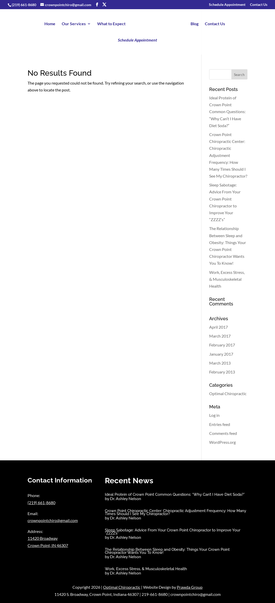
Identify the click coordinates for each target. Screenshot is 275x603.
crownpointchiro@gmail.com (53, 520)
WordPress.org (222, 442)
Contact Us (258, 5)
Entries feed (219, 424)
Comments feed (223, 433)
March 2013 (220, 362)
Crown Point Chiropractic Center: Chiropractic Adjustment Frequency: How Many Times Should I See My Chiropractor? (228, 155)
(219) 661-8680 (24, 5)
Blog (194, 24)
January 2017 (221, 354)
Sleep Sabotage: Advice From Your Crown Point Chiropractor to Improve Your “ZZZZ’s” (172, 531)
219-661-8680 (155, 594)
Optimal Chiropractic (227, 393)
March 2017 (220, 335)
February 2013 (222, 371)
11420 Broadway (43, 538)
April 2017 (218, 327)
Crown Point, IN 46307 (48, 545)
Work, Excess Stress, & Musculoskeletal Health (227, 279)
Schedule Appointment (227, 5)
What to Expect (111, 24)
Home (49, 24)
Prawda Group (190, 587)
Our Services (74, 24)
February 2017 (222, 344)
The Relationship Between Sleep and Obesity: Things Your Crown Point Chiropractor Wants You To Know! (167, 551)
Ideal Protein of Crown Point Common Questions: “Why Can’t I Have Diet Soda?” (227, 111)
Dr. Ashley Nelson (125, 498)
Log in (214, 415)
